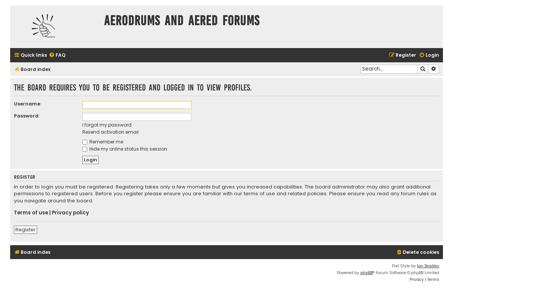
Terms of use (31, 213)
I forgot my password (106, 125)
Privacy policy (70, 213)
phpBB (366, 273)
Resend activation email (110, 132)
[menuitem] (57, 55)
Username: (27, 104)
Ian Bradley (428, 266)
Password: (26, 116)
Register (25, 229)
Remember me (102, 142)
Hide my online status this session (124, 149)
